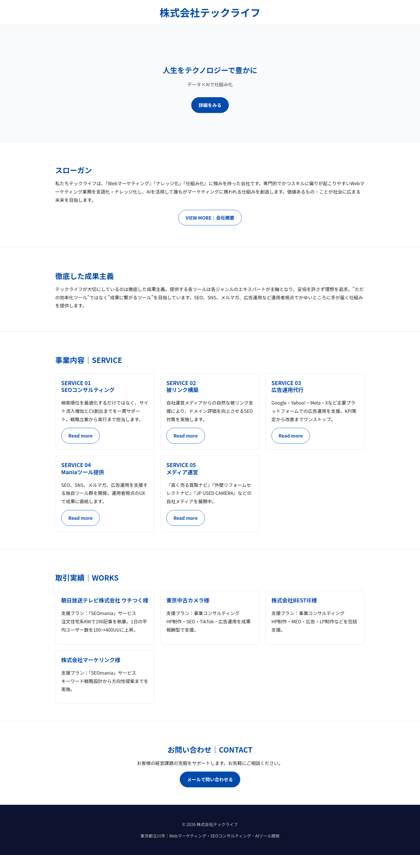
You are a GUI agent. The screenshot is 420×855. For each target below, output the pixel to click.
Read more (81, 435)
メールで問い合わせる (210, 779)
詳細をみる (209, 104)
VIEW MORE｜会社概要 (209, 217)
